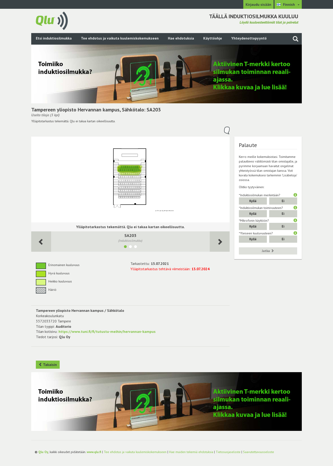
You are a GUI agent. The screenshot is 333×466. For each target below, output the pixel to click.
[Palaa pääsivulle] (52, 20)
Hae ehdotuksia (181, 38)
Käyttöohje (212, 38)
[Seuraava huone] (41, 241)
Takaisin (48, 364)
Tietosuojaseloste (228, 452)
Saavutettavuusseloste (258, 452)
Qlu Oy (43, 452)
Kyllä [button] (252, 201)
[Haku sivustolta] (295, 38)
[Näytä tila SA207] (135, 247)
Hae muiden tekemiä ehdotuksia (191, 452)
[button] (295, 195)
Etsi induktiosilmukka (54, 38)
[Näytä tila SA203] (125, 247)
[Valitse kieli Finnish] (288, 4)
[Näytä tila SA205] (130, 247)
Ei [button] (283, 201)
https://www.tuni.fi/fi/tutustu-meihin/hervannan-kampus (107, 331)
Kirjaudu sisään (258, 4)
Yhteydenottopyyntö (249, 38)
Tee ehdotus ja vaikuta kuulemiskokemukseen (120, 38)
